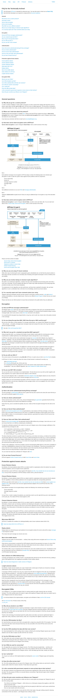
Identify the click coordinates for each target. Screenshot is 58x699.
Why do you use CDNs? (7, 79)
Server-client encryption (7, 22)
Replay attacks (5, 68)
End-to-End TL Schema (9, 262)
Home (4, 2)
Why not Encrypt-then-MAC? (15, 328)
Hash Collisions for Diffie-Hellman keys (37, 366)
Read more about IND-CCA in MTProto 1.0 (13, 524)
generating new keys (12, 361)
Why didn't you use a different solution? (11, 26)
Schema (30, 2)
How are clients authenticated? (9, 49)
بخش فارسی (5, 602)
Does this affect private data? (8, 88)
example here (25, 550)
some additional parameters (40, 573)
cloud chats (28, 457)
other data (25, 312)
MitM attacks (20, 394)
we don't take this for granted (16, 609)
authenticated (15, 392)
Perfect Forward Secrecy (10, 265)
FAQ (9, 2)
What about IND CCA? (7, 66)
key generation (38, 399)
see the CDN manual (45, 597)
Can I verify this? (6, 86)
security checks (44, 341)
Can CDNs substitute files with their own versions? (13, 82)
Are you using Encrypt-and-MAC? (10, 37)
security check (21, 583)
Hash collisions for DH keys (8, 71)
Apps (14, 2)
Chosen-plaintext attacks (7, 62)
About (21, 697)
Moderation (35, 697)
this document (7, 600)
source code (35, 656)
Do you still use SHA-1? (7, 40)
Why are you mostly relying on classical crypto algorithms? (15, 27)
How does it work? (6, 20)
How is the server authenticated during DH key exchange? (15, 48)
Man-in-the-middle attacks (8, 70)
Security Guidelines (35, 13)
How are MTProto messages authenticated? (12, 35)
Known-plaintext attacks (7, 60)
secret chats (36, 457)
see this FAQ (47, 357)
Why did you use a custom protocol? (10, 18)
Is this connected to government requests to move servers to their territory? (19, 90)
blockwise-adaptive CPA (30, 375)
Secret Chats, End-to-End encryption (17, 203)
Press (29, 697)
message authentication (30, 189)
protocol (50, 294)
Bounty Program (39, 296)
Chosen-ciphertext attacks (8, 64)
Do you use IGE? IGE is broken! (9, 42)
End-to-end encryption (7, 24)
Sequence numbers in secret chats (12, 264)
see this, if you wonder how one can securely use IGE (30, 482)
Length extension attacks (8, 73)
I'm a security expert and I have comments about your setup (16, 29)
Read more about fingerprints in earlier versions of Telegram (17, 561)
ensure (12, 309)
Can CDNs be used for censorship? (10, 84)
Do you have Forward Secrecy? (9, 55)
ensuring (34, 338)
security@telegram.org (31, 119)
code (45, 294)
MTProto (13, 11)
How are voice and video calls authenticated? (12, 53)
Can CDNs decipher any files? (9, 81)
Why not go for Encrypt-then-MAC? (10, 38)
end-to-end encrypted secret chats (14, 411)
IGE (21, 189)
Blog (25, 697)
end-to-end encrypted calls (12, 421)
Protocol (24, 2)
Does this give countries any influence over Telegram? (14, 92)
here (24, 113)
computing (8, 363)
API (18, 2)
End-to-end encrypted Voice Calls (12, 267)
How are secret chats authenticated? (10, 51)
